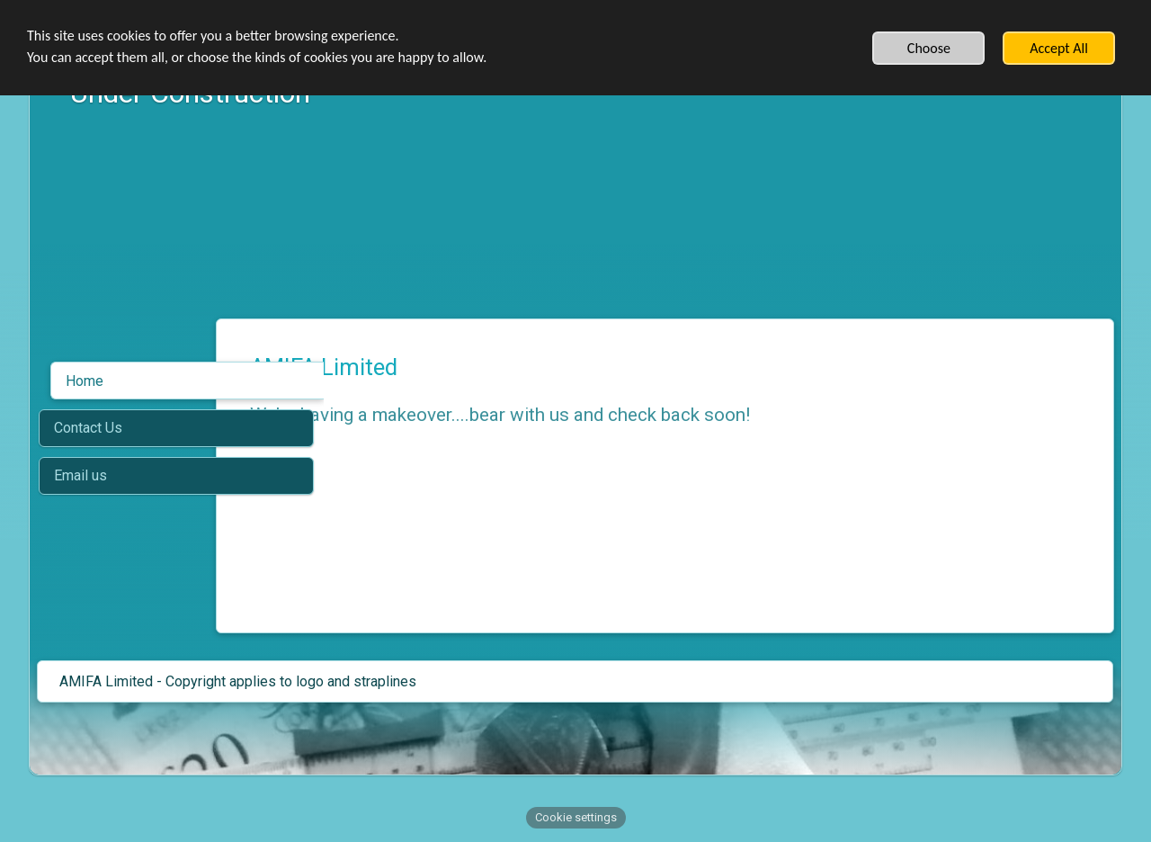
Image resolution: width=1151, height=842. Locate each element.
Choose (928, 48)
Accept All (1059, 48)
